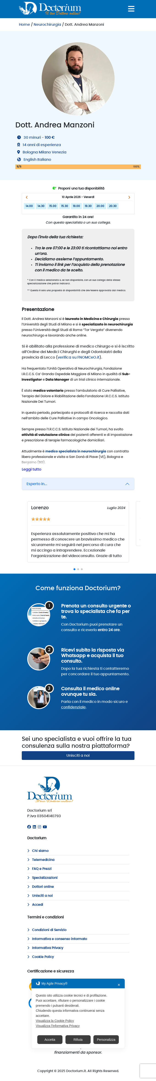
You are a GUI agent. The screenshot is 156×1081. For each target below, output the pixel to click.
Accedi (35, 904)
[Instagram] (39, 827)
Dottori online (40, 886)
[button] (27, 197)
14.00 (29, 206)
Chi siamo (38, 851)
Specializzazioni (42, 878)
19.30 (88, 206)
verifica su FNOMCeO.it (78, 357)
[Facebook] (29, 827)
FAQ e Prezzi (39, 869)
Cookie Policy (40, 957)
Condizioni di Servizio (46, 930)
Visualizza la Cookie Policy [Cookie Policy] (55, 1021)
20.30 (113, 206)
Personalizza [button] (106, 1039)
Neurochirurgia (47, 24)
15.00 (52, 206)
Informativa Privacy (45, 948)
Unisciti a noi (78, 755)
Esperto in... (37, 484)
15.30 (64, 206)
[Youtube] (45, 827)
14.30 (41, 206)
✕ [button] (119, 985)
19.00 (76, 206)
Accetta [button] (49, 1039)
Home (24, 24)
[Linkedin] (34, 827)
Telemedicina (40, 860)
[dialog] (78, 1014)
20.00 (100, 206)
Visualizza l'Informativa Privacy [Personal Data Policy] (57, 1026)
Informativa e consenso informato (57, 939)
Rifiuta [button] (78, 1039)
